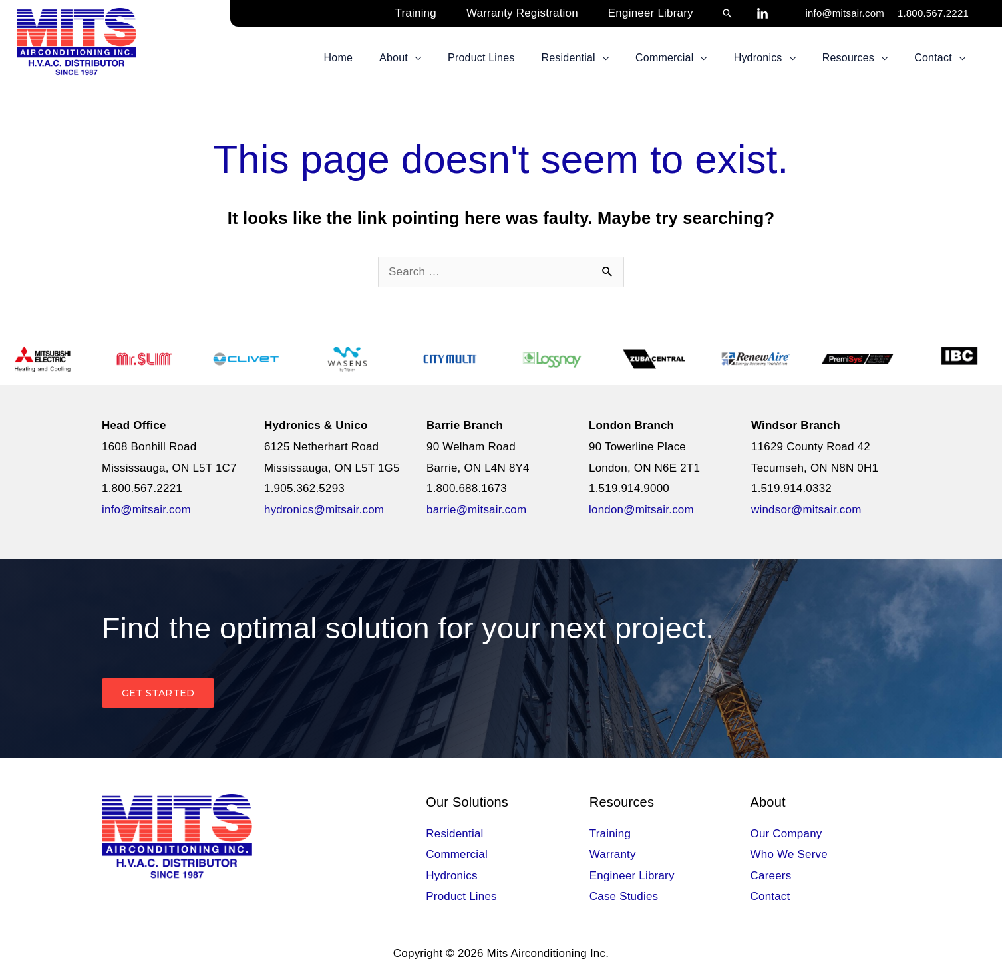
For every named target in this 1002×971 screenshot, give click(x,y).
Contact (770, 896)
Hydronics (451, 875)
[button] (727, 13)
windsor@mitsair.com (806, 509)
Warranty (612, 854)
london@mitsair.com (641, 509)
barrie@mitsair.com (476, 509)
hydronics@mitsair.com (324, 509)
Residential (454, 833)
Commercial (457, 854)
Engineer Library (632, 875)
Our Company (786, 833)
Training (610, 833)
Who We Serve (789, 854)
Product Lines (461, 896)
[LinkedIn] (762, 14)
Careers (771, 875)
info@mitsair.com (844, 13)
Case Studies (624, 896)
